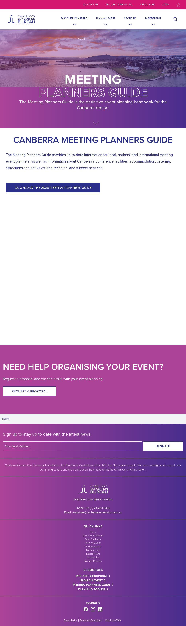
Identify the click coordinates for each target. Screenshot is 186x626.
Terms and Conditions (91, 620)
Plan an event (105, 18)
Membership (153, 18)
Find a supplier (93, 546)
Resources (147, 5)
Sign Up (163, 446)
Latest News (93, 554)
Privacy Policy (70, 620)
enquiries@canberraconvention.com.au (97, 512)
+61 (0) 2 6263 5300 (97, 508)
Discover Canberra (74, 18)
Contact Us (93, 557)
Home (81, 39)
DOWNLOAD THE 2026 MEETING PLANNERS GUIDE (53, 187)
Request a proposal (119, 5)
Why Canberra (93, 539)
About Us (130, 18)
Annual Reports (93, 561)
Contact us (90, 5)
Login (165, 5)
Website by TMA (113, 620)
